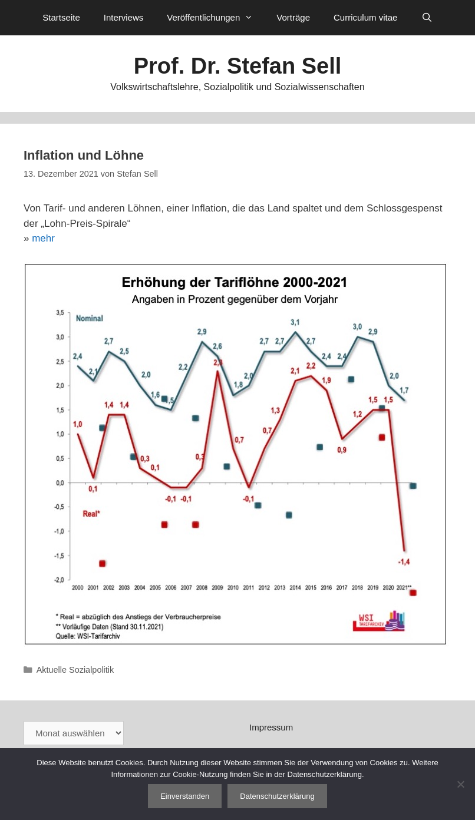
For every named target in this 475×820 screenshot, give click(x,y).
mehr (43, 238)
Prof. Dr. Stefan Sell (238, 66)
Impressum (271, 727)
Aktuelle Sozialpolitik (75, 669)
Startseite (61, 17)
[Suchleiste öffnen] (426, 17)
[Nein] (460, 784)
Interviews (124, 17)
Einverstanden (184, 796)
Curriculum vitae (365, 17)
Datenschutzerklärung (277, 796)
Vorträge (293, 17)
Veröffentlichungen (216, 17)
